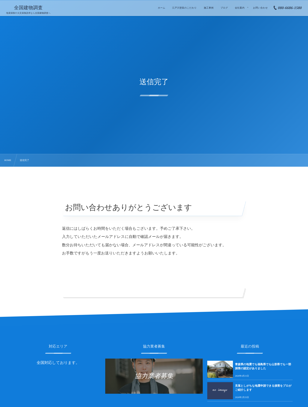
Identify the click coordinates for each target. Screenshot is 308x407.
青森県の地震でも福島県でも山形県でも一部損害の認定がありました (263, 366)
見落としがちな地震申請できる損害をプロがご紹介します (263, 387)
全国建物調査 (28, 7)
